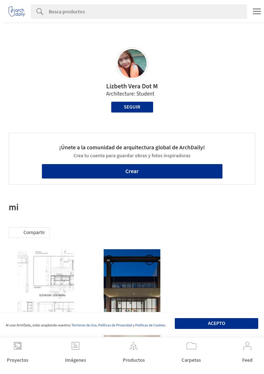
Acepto (216, 323)
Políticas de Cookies (150, 325)
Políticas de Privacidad (115, 325)
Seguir (132, 107)
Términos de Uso (84, 325)
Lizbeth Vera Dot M (132, 86)
